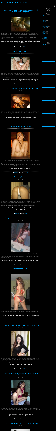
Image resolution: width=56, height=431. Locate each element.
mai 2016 (44, 31)
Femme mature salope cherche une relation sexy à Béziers (20, 374)
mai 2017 (44, 16)
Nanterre (25, 83)
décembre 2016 (45, 22)
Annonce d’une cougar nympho (20, 126)
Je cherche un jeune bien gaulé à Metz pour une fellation (20, 88)
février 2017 (44, 20)
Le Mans (25, 368)
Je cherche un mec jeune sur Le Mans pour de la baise (20, 325)
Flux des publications (46, 45)
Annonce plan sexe (20, 177)
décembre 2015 (45, 37)
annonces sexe (17, 46)
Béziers (26, 418)
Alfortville (25, 213)
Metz (25, 121)
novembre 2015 (45, 38)
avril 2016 (44, 32)
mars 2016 (44, 33)
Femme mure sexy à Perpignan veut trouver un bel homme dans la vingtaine (20, 11)
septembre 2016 (45, 26)
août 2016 (44, 27)
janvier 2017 (44, 21)
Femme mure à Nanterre (20, 51)
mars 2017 (44, 19)
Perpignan (25, 46)
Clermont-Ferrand (25, 172)
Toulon (25, 264)
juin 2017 (44, 15)
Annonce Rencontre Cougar (14, 2)
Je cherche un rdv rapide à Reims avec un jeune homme (20, 423)
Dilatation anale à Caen (20, 269)
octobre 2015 (45, 39)
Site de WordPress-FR (46, 48)
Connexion (44, 44)
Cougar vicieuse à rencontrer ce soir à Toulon (20, 218)
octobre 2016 (45, 25)
